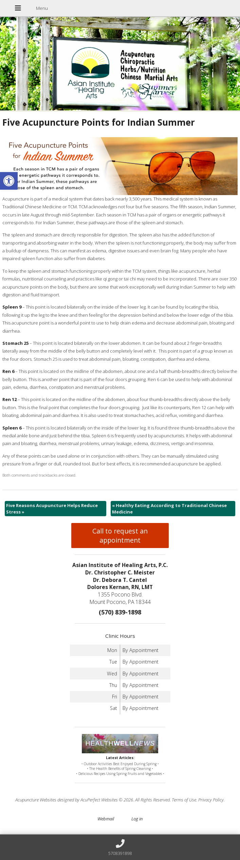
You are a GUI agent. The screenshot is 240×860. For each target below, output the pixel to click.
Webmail (105, 819)
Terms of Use (184, 800)
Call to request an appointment (120, 535)
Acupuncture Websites (35, 800)
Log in (137, 819)
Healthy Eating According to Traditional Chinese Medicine (169, 508)
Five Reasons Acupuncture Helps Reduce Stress (52, 508)
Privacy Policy (211, 800)
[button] (9, 181)
